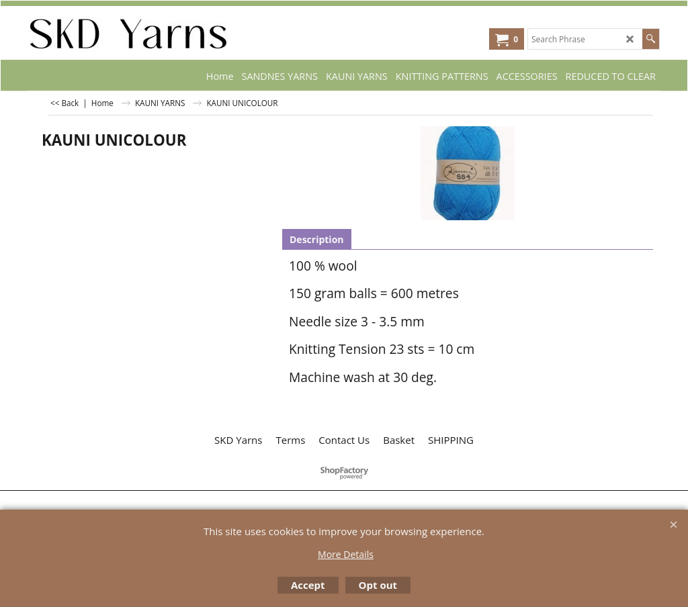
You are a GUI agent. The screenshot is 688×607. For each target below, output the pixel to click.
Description (317, 239)
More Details (346, 554)
